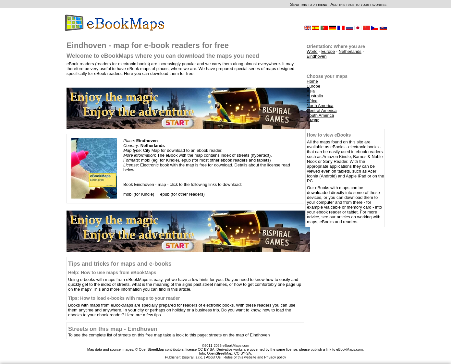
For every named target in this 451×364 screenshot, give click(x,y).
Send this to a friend (308, 4)
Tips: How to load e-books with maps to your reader (124, 298)
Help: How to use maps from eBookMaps (112, 272)
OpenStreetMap (219, 353)
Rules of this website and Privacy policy (255, 357)
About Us (213, 357)
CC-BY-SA (242, 353)
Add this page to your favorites (358, 4)
